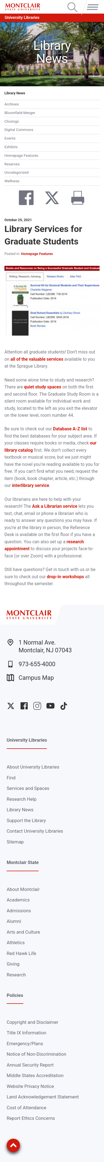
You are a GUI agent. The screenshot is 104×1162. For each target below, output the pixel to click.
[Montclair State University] (22, 6)
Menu (91, 3)
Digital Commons (18, 129)
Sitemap (15, 842)
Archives (11, 104)
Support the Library (26, 820)
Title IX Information (26, 1032)
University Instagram (37, 706)
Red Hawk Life (21, 953)
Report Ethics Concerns (31, 1118)
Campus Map (30, 677)
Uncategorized (16, 172)
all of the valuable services (37, 359)
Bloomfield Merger (19, 112)
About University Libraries (33, 767)
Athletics (16, 942)
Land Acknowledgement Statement (43, 1097)
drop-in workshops (65, 576)
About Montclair (23, 889)
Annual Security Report (30, 1065)
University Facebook (24, 706)
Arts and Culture (23, 932)
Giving (13, 964)
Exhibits (10, 147)
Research (16, 974)
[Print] (73, 198)
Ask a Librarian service (54, 506)
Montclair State (23, 862)
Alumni (14, 921)
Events (10, 138)
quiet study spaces (42, 387)
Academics (18, 900)
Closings (11, 121)
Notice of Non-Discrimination (36, 1054)
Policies (15, 995)
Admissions (19, 910)
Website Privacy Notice (30, 1086)
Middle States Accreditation (35, 1075)
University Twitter (11, 706)
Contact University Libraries (35, 831)
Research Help (22, 799)
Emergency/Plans (25, 1043)
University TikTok (64, 706)
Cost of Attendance (26, 1107)
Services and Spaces (28, 788)
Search (72, 3)
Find (11, 777)
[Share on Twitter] (47, 198)
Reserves (12, 164)
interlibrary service (30, 485)
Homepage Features (21, 155)
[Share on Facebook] (22, 198)
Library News (14, 93)
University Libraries (22, 17)
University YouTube (50, 706)
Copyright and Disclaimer (32, 1022)
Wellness (11, 181)
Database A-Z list (70, 428)
